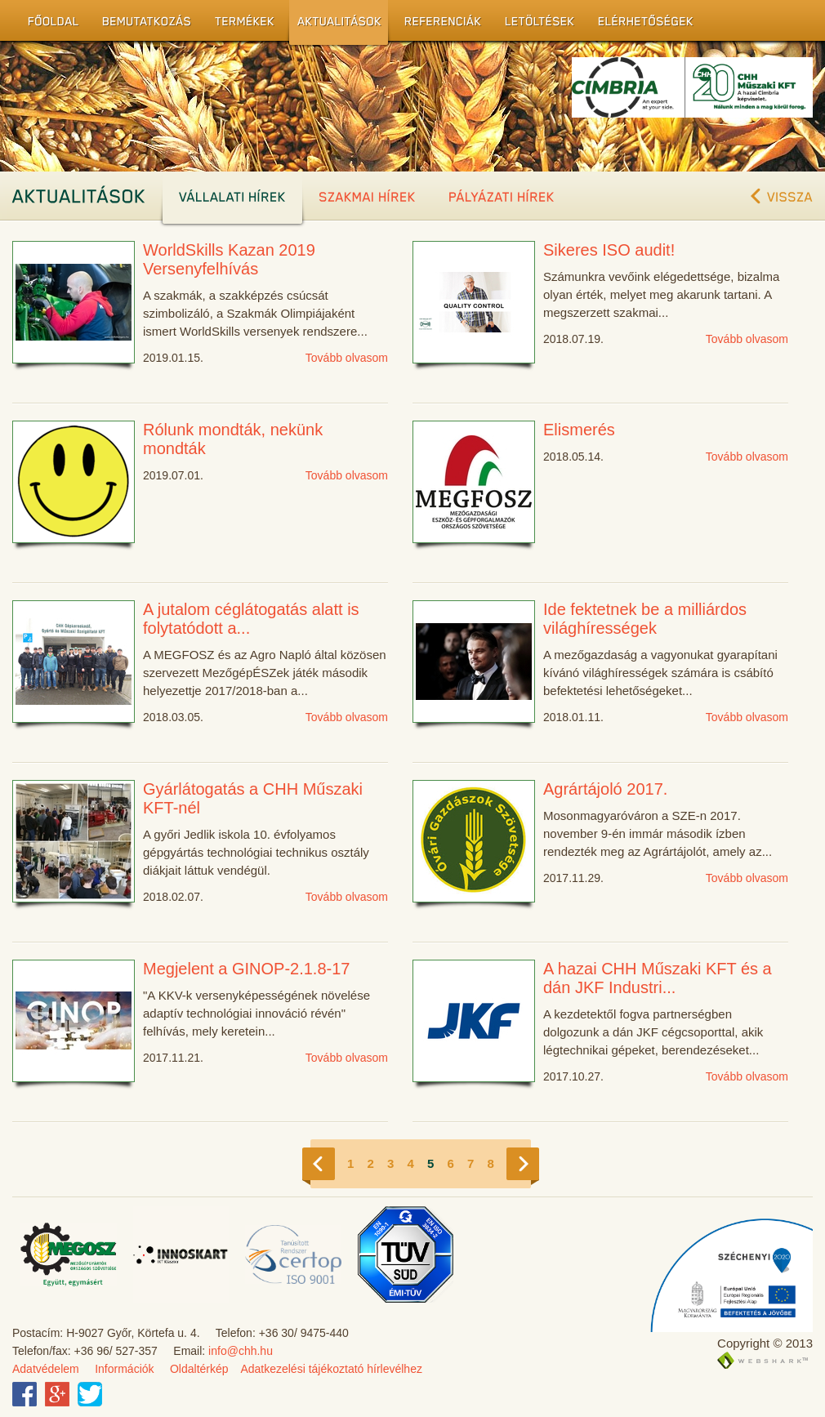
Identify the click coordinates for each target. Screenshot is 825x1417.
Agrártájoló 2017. (605, 789)
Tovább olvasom (346, 357)
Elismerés (579, 430)
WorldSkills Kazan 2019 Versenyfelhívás (229, 259)
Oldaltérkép (199, 1368)
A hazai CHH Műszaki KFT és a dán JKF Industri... (657, 978)
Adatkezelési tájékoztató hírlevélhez (331, 1368)
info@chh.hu (240, 1350)
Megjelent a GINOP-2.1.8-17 (246, 969)
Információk (124, 1368)
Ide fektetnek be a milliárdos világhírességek (645, 618)
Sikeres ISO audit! (609, 250)
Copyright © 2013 (765, 1343)
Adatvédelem (45, 1368)
